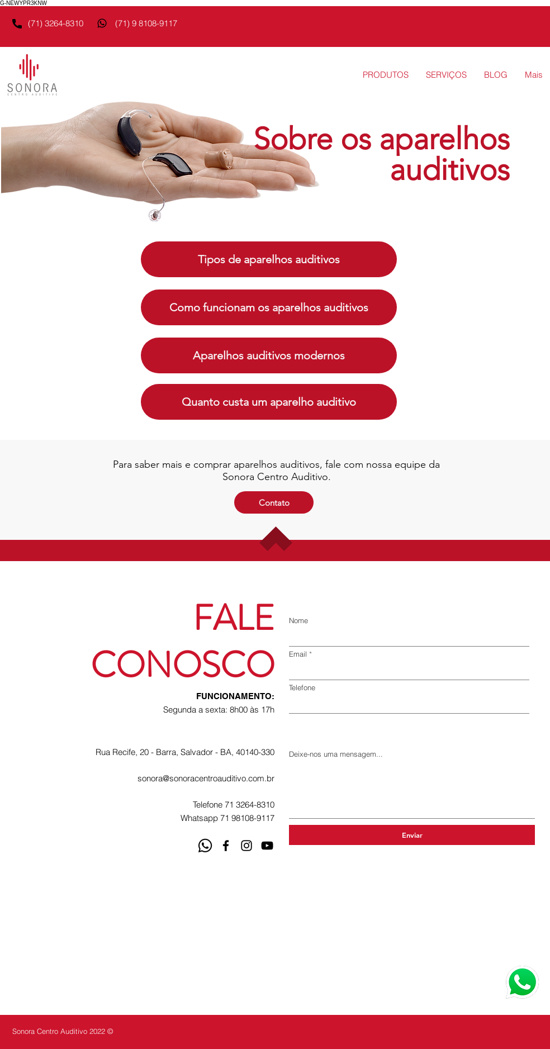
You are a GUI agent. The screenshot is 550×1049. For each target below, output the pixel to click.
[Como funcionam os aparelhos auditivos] (269, 307)
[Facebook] (226, 845)
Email (298, 654)
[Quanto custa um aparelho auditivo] (269, 402)
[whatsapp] (205, 845)
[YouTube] (267, 845)
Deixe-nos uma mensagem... (336, 754)
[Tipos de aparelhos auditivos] (269, 259)
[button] (385, 75)
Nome (298, 620)
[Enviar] (412, 835)
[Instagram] (246, 845)
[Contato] (274, 502)
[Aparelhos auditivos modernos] (269, 355)
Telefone (302, 687)
